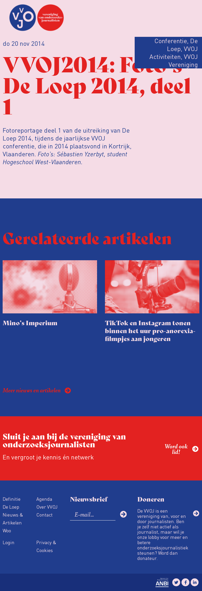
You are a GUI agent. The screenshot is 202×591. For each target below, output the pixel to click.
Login (8, 542)
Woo (7, 530)
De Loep (11, 507)
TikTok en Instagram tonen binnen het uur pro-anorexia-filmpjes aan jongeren (150, 330)
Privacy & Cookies (46, 546)
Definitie (12, 499)
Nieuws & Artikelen (13, 518)
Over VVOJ (47, 507)
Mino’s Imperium (30, 322)
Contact (44, 515)
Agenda (44, 499)
